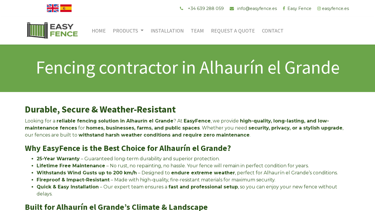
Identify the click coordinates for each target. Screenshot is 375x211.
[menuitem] (99, 30)
